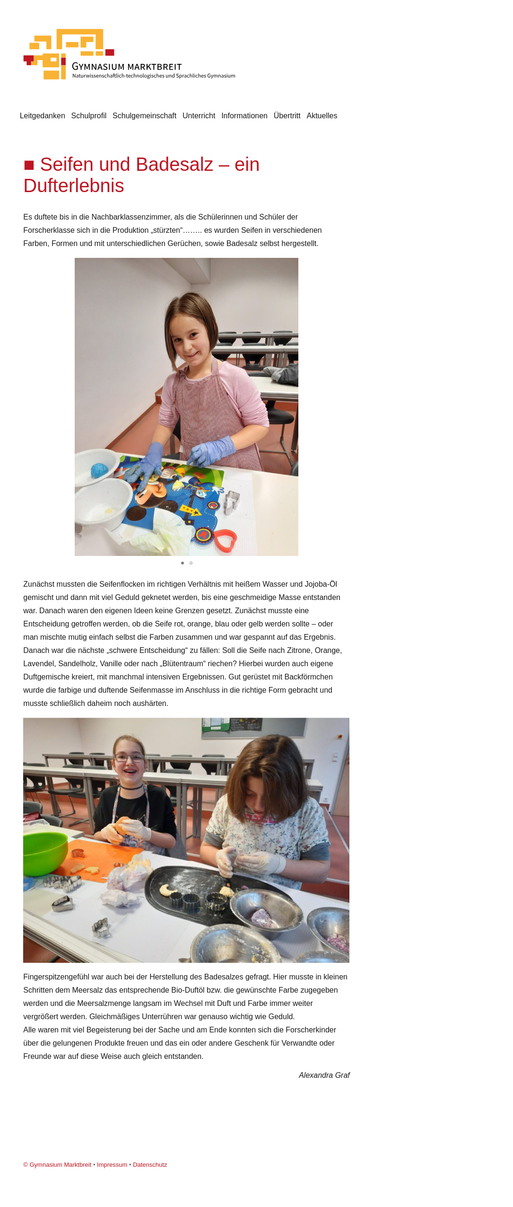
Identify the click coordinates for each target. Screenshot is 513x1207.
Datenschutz (150, 1164)
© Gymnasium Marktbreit (57, 1164)
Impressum (112, 1164)
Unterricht (199, 116)
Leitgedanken (42, 116)
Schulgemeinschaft (144, 116)
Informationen (244, 116)
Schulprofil (89, 116)
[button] (340, 266)
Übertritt (287, 116)
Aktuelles (321, 116)
